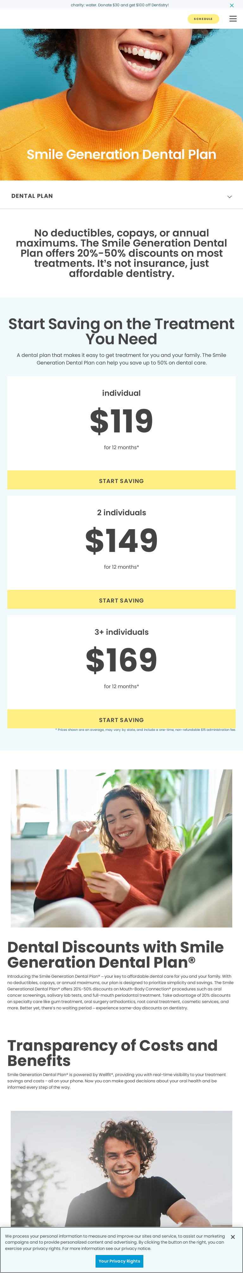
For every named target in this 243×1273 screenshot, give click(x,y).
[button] (233, 19)
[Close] (233, 1237)
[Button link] (203, 19)
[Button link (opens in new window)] (121, 479)
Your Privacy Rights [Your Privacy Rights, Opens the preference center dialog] (119, 1261)
